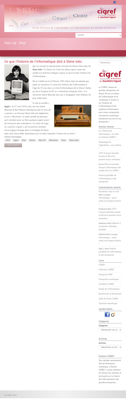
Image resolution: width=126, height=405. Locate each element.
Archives (102, 343)
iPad (24, 140)
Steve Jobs (73, 140)
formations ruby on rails (109, 191)
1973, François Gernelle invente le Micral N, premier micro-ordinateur (109, 156)
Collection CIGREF (106, 269)
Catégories (103, 325)
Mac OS (42, 140)
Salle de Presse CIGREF (108, 298)
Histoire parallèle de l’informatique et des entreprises (107, 178)
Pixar (63, 140)
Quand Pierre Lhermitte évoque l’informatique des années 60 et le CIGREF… (110, 167)
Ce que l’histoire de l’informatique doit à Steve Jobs (43, 61)
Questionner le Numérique (110, 293)
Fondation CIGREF (106, 284)
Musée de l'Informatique (109, 289)
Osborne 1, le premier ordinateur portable (110, 226)
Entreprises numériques (109, 279)
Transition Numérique (108, 303)
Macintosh (53, 140)
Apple (15, 140)
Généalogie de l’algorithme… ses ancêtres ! (110, 145)
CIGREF (102, 264)
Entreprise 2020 (105, 274)
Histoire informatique (12, 137)
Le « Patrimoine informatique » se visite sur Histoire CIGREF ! (109, 134)
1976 (8, 140)
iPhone (32, 140)
